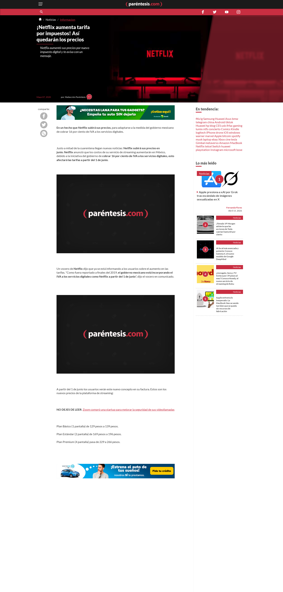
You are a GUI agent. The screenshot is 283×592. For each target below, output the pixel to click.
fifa (198, 118)
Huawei (220, 118)
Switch (216, 146)
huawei (225, 146)
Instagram (216, 149)
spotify (236, 136)
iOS (226, 132)
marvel (209, 136)
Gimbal (200, 143)
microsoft (230, 149)
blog (212, 125)
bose (239, 149)
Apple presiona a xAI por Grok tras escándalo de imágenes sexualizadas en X (217, 195)
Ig (201, 118)
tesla (234, 139)
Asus (228, 118)
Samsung (208, 118)
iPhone (210, 132)
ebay (215, 139)
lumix (199, 129)
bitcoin (226, 136)
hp (207, 125)
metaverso (212, 143)
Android (220, 122)
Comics (225, 129)
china (210, 122)
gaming (237, 125)
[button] (41, 12)
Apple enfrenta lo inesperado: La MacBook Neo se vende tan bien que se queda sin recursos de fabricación (227, 304)
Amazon (224, 143)
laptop (207, 139)
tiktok (229, 122)
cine (227, 139)
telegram (201, 122)
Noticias (51, 19)
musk (199, 139)
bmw (235, 118)
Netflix (200, 146)
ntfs (205, 129)
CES (218, 125)
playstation (203, 149)
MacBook (236, 143)
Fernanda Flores (234, 207)
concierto (214, 129)
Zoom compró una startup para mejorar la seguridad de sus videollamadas (128, 409)
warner (200, 136)
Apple (218, 136)
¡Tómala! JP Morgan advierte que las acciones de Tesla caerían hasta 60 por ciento (226, 229)
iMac (229, 125)
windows (234, 132)
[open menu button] (40, 4)
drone (219, 132)
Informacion (67, 19)
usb (223, 125)
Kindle (235, 129)
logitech (201, 132)
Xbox (221, 139)
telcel (208, 146)
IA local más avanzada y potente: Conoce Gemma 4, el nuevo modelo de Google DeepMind (227, 254)
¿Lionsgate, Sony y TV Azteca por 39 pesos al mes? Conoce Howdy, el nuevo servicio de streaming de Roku (227, 278)
